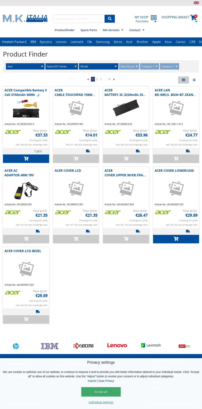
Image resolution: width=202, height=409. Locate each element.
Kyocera (46, 42)
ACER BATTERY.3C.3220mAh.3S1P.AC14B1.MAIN (137, 92)
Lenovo (61, 42)
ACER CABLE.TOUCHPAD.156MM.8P (77, 92)
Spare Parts (88, 30)
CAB (192, 42)
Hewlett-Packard (14, 42)
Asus (168, 42)
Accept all (100, 392)
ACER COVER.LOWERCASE (174, 170)
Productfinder (65, 30)
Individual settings (101, 402)
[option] (14, 41)
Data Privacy (106, 380)
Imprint (92, 380)
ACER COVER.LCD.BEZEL (23, 251)
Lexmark (77, 42)
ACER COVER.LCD (68, 170)
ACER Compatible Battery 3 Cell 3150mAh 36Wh (26, 92)
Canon (180, 42)
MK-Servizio (111, 30)
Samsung (103, 42)
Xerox (118, 42)
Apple (156, 42)
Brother (142, 42)
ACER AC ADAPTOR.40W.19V (19, 172)
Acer (129, 42)
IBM (33, 42)
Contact (134, 30)
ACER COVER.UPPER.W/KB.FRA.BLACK (129, 172)
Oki (89, 42)
